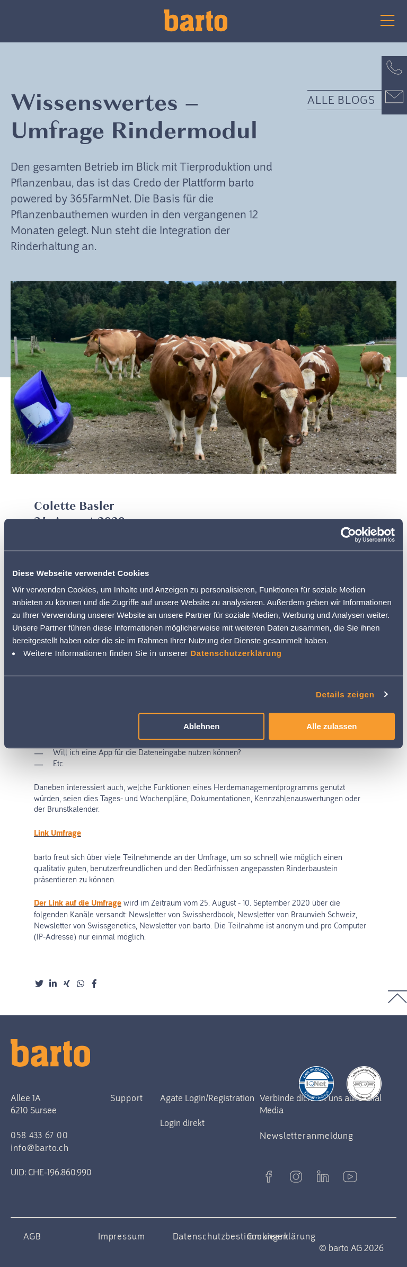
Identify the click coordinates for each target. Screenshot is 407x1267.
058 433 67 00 (39, 1135)
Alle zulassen (331, 726)
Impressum (121, 1236)
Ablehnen (201, 726)
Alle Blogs (341, 99)
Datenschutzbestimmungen (231, 1236)
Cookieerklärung (281, 1236)
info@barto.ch (40, 1148)
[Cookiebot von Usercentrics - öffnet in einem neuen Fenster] (348, 535)
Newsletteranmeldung (306, 1135)
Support (126, 1098)
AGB (32, 1236)
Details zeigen (345, 694)
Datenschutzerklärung (236, 653)
